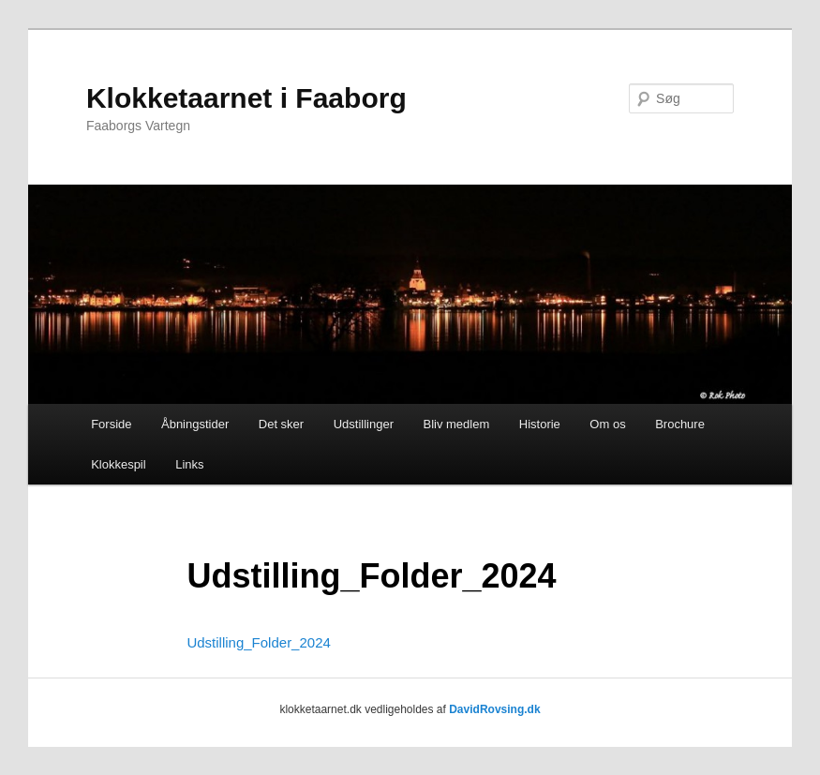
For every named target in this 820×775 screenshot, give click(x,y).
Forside (111, 424)
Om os (607, 424)
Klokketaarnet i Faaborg (246, 97)
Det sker (281, 424)
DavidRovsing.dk (494, 709)
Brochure (680, 424)
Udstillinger (364, 424)
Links (189, 464)
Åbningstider (195, 424)
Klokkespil (118, 464)
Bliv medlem (456, 424)
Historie (539, 424)
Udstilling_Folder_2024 (258, 642)
